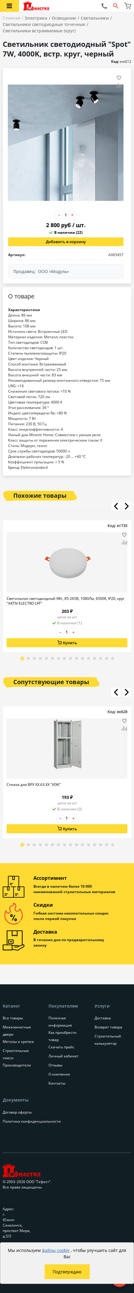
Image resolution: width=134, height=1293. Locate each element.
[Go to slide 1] (22, 658)
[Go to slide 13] (94, 658)
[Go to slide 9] (70, 658)
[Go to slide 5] (46, 658)
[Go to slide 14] (100, 658)
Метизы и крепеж (18, 1041)
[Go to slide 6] (52, 658)
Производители (17, 1065)
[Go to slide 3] (34, 658)
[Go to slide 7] (58, 658)
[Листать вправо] (126, 506)
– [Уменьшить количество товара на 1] (59, 215)
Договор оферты (17, 1112)
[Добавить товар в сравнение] (119, 86)
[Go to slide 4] (40, 658)
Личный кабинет (63, 1056)
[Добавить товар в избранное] (119, 78)
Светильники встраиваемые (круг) (39, 31)
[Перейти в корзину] (127, 6)
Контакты (56, 1083)
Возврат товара (108, 1027)
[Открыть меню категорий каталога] (9, 6)
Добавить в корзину (66, 241)
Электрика (36, 18)
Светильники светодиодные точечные (44, 24)
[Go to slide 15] (106, 658)
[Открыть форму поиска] (116, 6)
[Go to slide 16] (112, 658)
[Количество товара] (66, 215)
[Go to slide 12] (88, 658)
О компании (59, 1074)
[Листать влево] (115, 506)
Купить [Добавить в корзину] (67, 642)
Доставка (103, 1018)
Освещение (64, 18)
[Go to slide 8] (64, 658)
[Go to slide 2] (28, 658)
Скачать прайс (61, 1047)
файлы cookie (56, 1250)
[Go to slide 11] (82, 658)
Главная (11, 18)
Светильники (95, 18)
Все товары (13, 1018)
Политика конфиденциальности (32, 1121)
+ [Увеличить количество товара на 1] (72, 215)
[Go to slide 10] (76, 658)
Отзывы (55, 1065)
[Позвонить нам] (104, 6)
